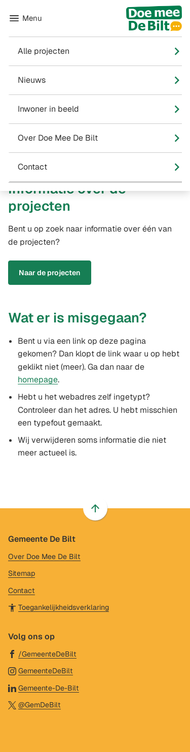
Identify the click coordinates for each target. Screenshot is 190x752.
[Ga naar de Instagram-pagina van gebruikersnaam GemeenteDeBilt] (40, 670)
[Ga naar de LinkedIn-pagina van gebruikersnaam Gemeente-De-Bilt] (43, 687)
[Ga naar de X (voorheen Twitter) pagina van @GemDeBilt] (34, 704)
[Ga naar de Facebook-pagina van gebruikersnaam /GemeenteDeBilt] (42, 653)
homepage (38, 379)
